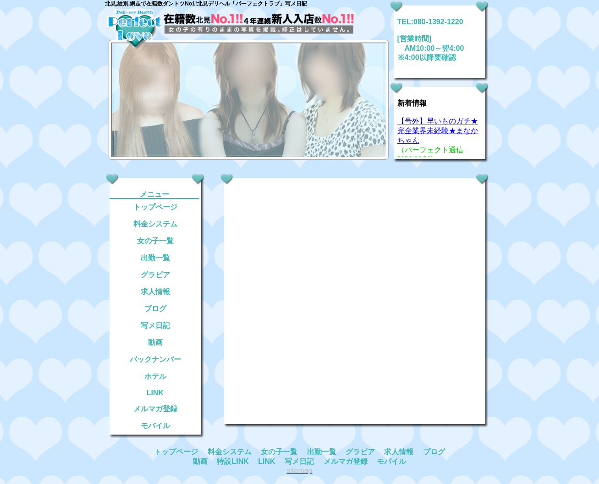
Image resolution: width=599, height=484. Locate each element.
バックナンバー (155, 359)
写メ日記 (155, 325)
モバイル (155, 426)
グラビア (155, 275)
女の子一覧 (155, 241)
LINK (155, 393)
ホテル (155, 376)
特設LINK (232, 461)
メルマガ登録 (155, 409)
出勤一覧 (155, 258)
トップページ (155, 207)
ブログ (155, 308)
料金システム (155, 224)
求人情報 (155, 292)
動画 (155, 342)
